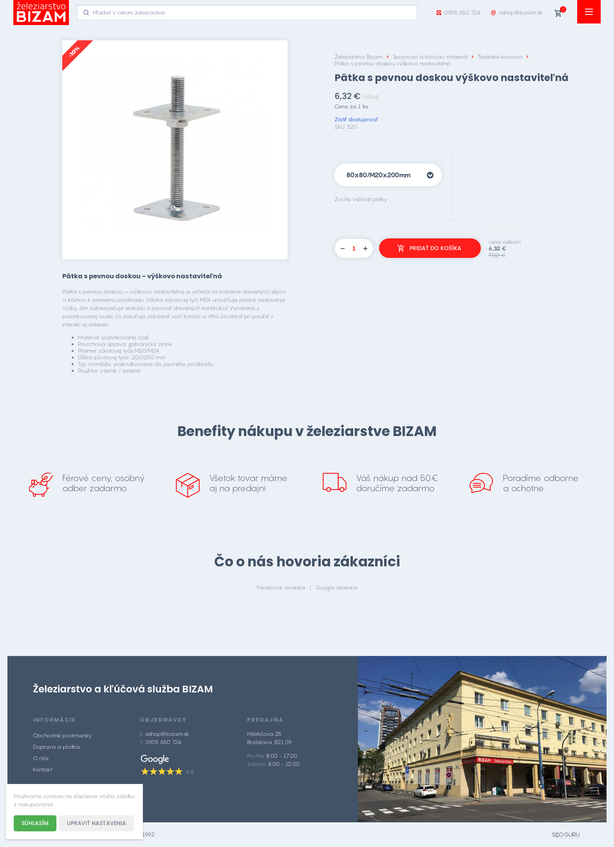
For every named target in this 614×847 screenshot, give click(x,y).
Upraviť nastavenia (96, 823)
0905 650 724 (462, 12)
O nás (41, 758)
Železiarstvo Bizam (358, 56)
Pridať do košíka (435, 248)
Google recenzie (337, 587)
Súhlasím (35, 823)
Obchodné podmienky (62, 735)
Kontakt (42, 769)
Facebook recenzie (281, 587)
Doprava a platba (56, 746)
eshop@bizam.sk (521, 12)
